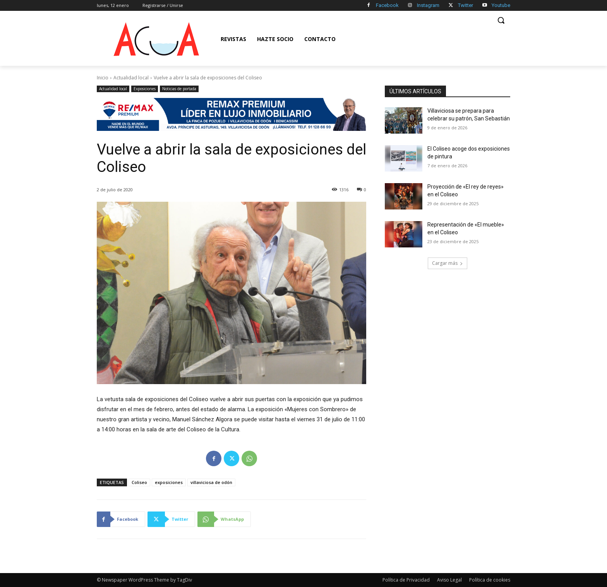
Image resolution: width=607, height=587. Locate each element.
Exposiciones (144, 89)
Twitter (465, 5)
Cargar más (447, 263)
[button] (501, 20)
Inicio (102, 77)
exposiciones (169, 482)
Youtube (501, 5)
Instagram (428, 5)
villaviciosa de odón (211, 482)
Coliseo (139, 482)
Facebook (387, 5)
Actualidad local (131, 77)
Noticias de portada (179, 89)
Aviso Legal (449, 580)
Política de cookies (489, 580)
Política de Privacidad (406, 580)
